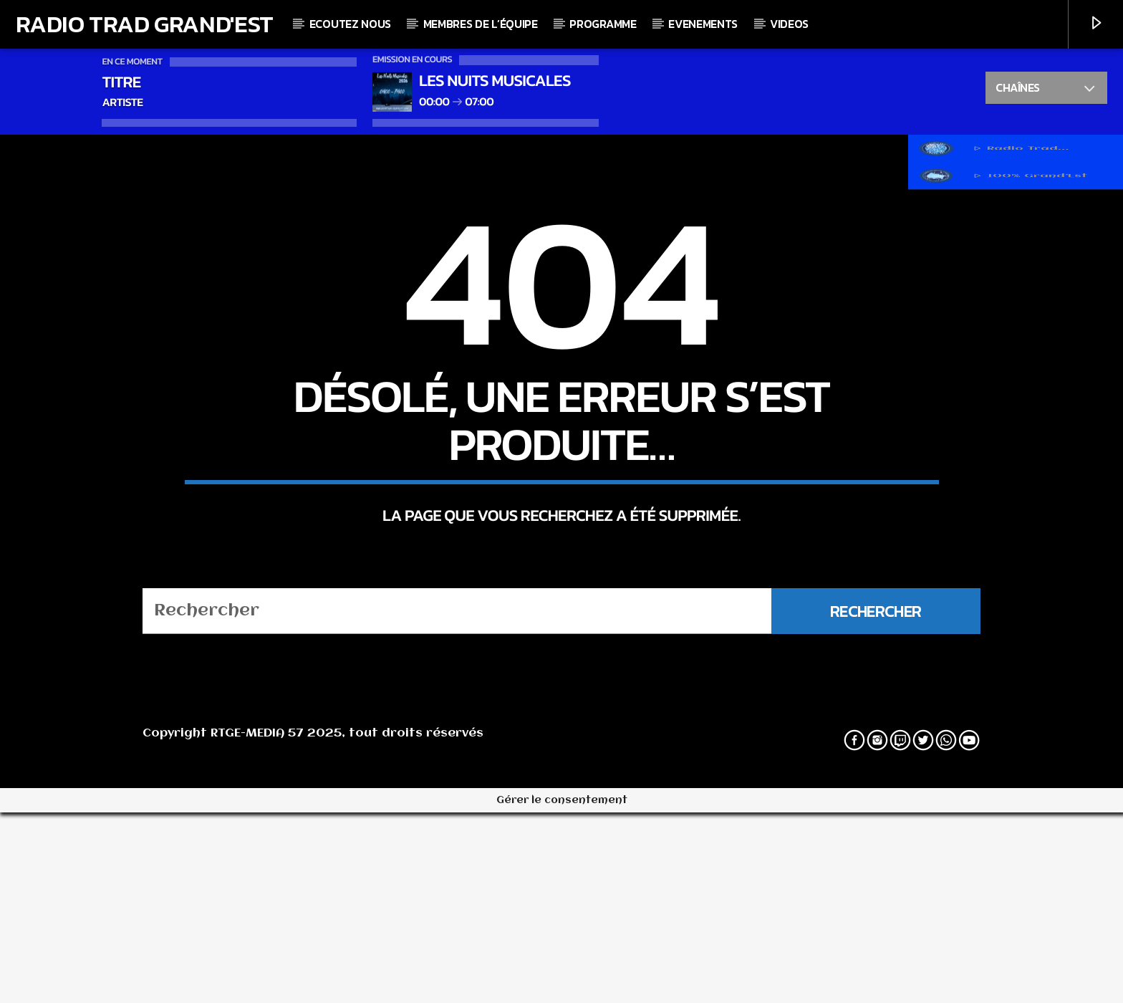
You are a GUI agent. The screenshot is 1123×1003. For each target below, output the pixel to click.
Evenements (703, 23)
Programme (602, 23)
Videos (789, 23)
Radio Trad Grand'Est (145, 24)
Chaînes (1046, 89)
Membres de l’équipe (480, 23)
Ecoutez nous (350, 23)
